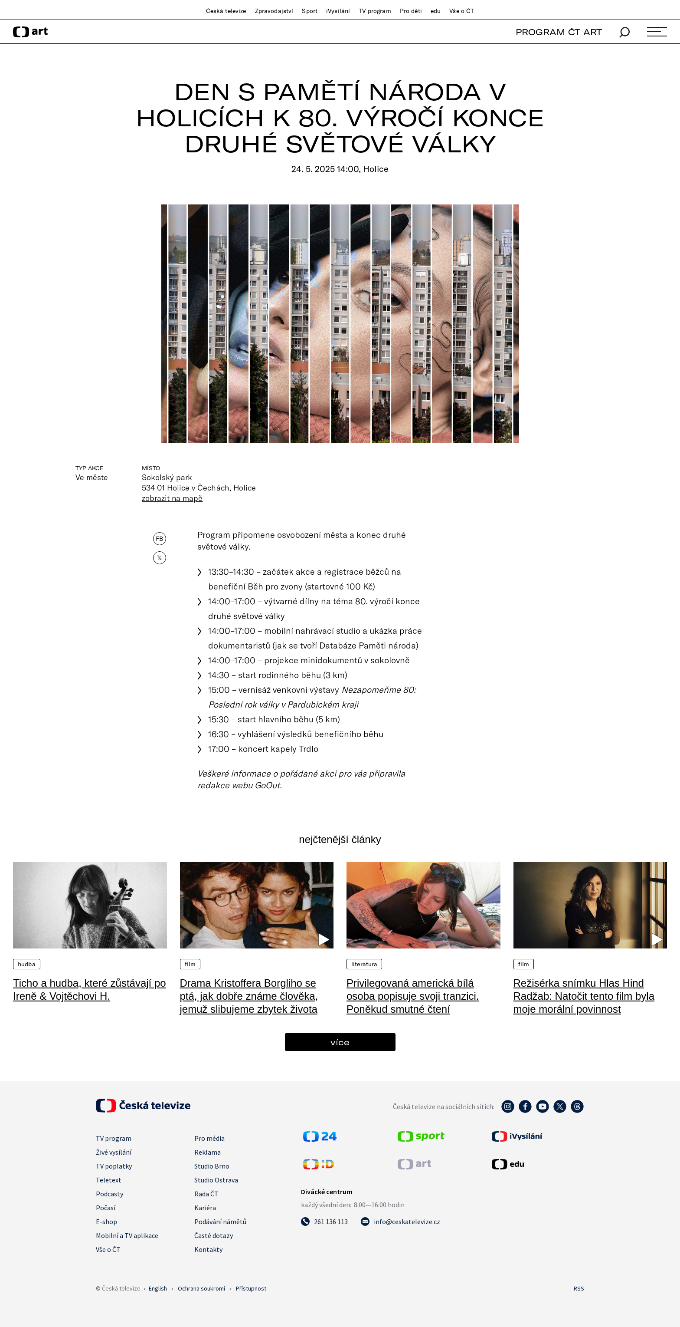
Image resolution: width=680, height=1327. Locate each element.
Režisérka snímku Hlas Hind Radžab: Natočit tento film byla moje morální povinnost (584, 996)
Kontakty (208, 1249)
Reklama (207, 1152)
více (340, 1042)
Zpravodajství (274, 11)
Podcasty (109, 1193)
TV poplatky (114, 1166)
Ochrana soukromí (201, 1288)
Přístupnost (251, 1288)
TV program (375, 11)
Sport (309, 11)
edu (436, 11)
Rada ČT (206, 1193)
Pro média (209, 1138)
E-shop (106, 1221)
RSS (579, 1288)
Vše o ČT (461, 11)
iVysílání (338, 11)
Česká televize (226, 11)
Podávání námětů (220, 1221)
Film (190, 964)
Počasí (105, 1207)
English (158, 1288)
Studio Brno (211, 1166)
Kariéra (205, 1207)
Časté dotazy (213, 1235)
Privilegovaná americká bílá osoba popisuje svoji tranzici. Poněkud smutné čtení (413, 996)
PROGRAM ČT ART (559, 31)
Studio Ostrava (216, 1180)
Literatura (364, 964)
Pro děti (411, 11)
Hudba (27, 964)
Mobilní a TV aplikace (127, 1235)
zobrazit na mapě (172, 498)
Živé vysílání (113, 1152)
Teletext (108, 1180)
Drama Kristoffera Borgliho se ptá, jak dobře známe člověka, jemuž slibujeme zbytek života (249, 996)
